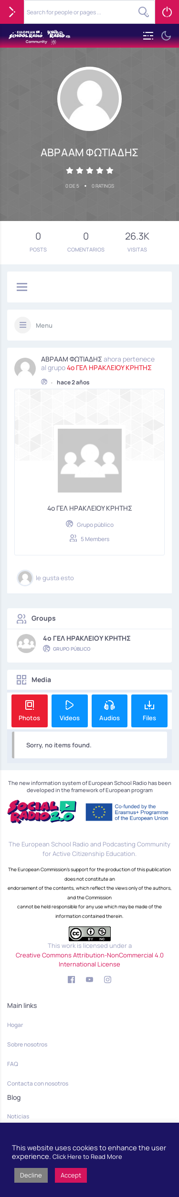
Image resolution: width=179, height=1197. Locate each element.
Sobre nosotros (27, 1044)
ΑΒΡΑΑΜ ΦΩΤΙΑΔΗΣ (71, 357)
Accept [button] (71, 1175)
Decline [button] (31, 1175)
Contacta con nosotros (37, 1083)
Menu (44, 325)
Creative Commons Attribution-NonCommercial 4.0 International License (90, 960)
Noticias (18, 1116)
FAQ (12, 1064)
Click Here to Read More (87, 1156)
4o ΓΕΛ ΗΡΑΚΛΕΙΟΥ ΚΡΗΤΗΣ (109, 366)
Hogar (15, 1025)
